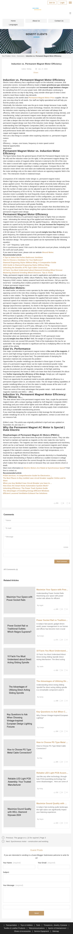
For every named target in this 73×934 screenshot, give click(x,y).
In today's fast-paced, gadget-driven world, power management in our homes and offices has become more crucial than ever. (52, 627)
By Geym (40, 819)
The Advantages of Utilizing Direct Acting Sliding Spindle (52, 681)
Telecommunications (37, 928)
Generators (20, 56)
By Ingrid (40, 605)
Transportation (12, 925)
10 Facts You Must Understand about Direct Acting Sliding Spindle (52, 651)
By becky (40, 697)
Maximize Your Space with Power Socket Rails (52, 590)
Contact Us (59, 21)
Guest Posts (36, 850)
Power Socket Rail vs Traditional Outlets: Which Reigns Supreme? (52, 620)
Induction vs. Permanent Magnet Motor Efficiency (43, 56)
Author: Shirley (27, 69)
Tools (38, 925)
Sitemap (55, 931)
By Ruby (40, 789)
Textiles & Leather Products (15, 928)
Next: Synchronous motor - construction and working (27, 841)
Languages (13, 25)
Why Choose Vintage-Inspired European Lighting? (52, 716)
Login (62, 3)
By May (39, 758)
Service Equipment (41, 931)
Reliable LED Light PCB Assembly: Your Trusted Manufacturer (52, 773)
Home (13, 21)
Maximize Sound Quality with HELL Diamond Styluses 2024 (52, 803)
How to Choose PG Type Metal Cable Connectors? (52, 742)
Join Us (52, 3)
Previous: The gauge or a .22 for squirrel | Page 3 (26, 838)
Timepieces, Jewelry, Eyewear (56, 925)
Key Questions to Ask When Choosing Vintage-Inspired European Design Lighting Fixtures (52, 712)
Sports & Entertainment (57, 928)
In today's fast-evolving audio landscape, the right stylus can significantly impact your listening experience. (52, 809)
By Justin (40, 666)
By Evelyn (40, 636)
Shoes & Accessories (22, 931)
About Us (36, 21)
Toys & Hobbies (26, 925)
